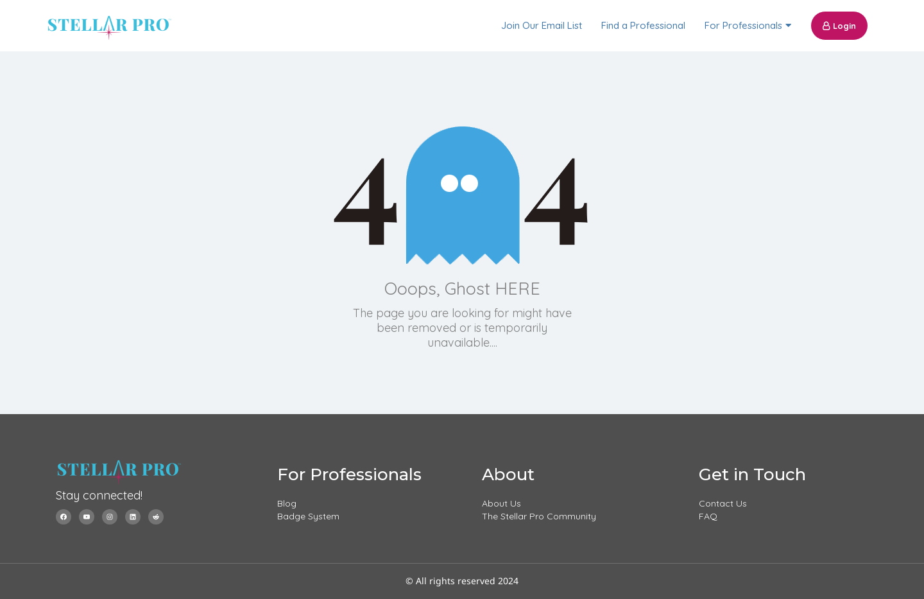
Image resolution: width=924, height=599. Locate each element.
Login (839, 26)
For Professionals (743, 25)
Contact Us (723, 503)
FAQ (708, 516)
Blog (286, 503)
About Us (501, 503)
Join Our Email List (541, 25)
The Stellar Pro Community (539, 516)
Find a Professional (643, 25)
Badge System (308, 516)
